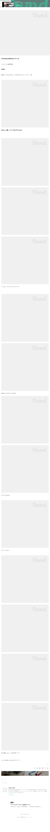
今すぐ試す (17, 5)
